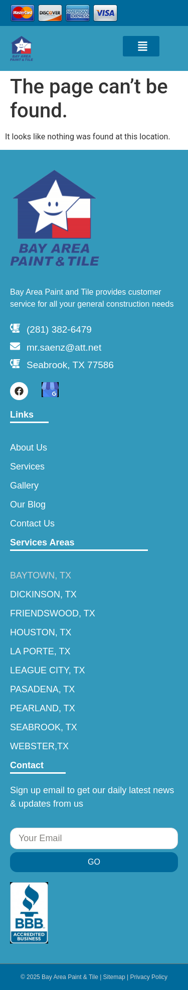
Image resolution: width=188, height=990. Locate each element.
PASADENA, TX (42, 689)
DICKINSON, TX (43, 594)
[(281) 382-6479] (15, 328)
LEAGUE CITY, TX (47, 670)
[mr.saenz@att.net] (15, 346)
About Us (28, 448)
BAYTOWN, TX (40, 575)
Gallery (24, 486)
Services (27, 467)
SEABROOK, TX (43, 727)
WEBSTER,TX (39, 746)
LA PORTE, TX (40, 651)
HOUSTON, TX (40, 632)
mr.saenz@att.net (64, 347)
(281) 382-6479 (59, 329)
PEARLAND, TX (42, 708)
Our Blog (28, 504)
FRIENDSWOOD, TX (52, 613)
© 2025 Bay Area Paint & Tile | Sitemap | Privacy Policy (94, 977)
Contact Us (32, 523)
